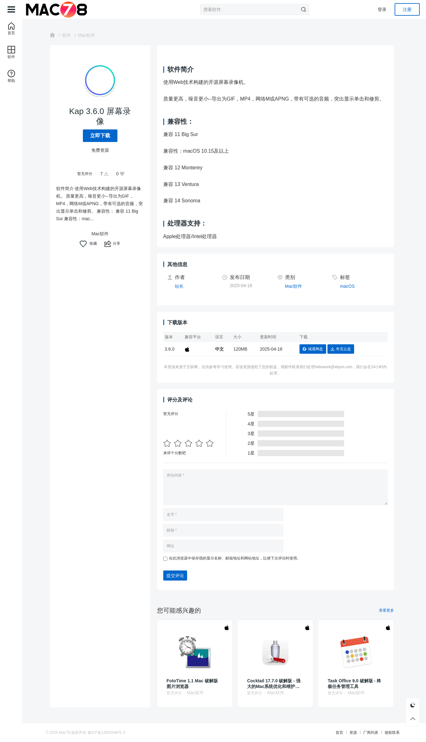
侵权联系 (385, 732)
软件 (69, 35)
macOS (349, 286)
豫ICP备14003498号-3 (113, 732)
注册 (407, 9)
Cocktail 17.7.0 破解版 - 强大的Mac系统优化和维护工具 (276, 683)
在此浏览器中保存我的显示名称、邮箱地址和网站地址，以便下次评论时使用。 (237, 558)
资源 (347, 732)
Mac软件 (89, 35)
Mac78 (71, 732)
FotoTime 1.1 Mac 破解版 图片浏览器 (194, 683)
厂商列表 (364, 732)
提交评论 (177, 575)
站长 (181, 286)
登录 (382, 9)
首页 (333, 732)
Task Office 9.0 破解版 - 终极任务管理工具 (357, 683)
